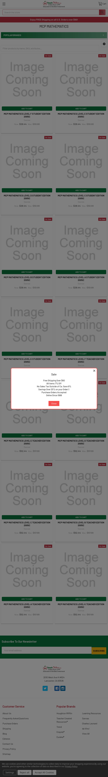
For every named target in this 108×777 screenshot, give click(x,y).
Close (54, 403)
